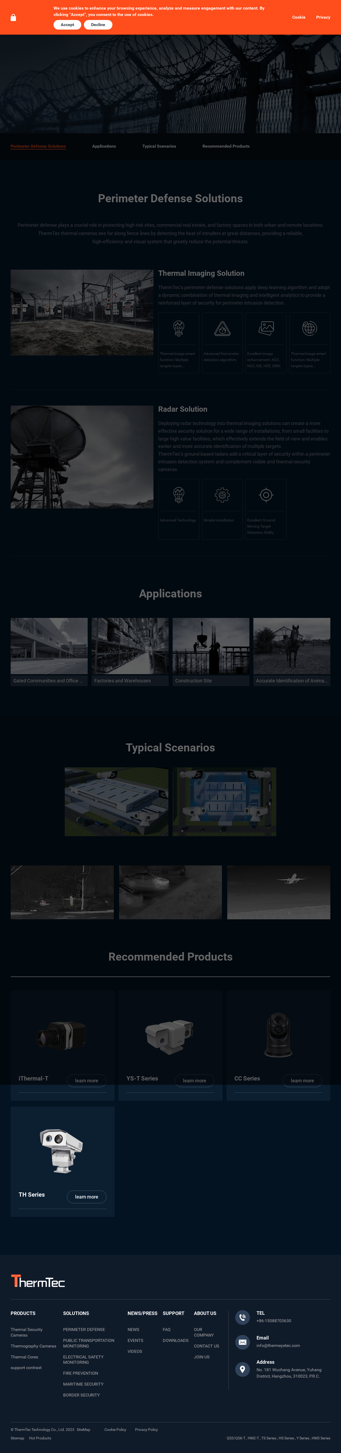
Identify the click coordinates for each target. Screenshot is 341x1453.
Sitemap (17, 1438)
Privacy (323, 17)
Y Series (303, 1438)
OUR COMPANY (204, 1332)
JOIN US (202, 1356)
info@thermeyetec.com (278, 1345)
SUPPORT (173, 1313)
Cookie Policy (115, 1429)
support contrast (26, 1367)
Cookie (299, 17)
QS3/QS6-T (236, 1438)
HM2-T (253, 1438)
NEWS (133, 1329)
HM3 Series (321, 1438)
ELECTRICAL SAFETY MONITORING (83, 1359)
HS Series (286, 1438)
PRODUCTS (23, 1313)
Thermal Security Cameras (27, 1332)
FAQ (166, 1329)
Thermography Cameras (33, 1346)
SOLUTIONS (76, 1313)
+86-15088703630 (274, 1320)
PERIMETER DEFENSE (84, 1329)
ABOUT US (205, 1313)
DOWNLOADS (176, 1340)
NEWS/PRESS (142, 1313)
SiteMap (83, 1429)
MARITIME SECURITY (83, 1384)
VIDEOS (135, 1351)
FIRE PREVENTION (80, 1373)
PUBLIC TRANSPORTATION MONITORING (88, 1343)
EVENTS (135, 1340)
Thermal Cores (24, 1356)
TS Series (268, 1438)
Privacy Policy (146, 1429)
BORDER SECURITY (81, 1395)
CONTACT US (206, 1346)
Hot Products (40, 1438)
